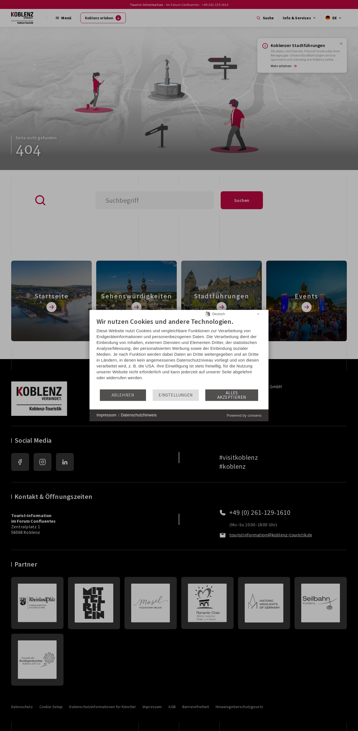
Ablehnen (123, 395)
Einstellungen (176, 395)
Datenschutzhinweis (139, 415)
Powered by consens (244, 415)
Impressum (106, 415)
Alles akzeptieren (231, 395)
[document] (179, 353)
